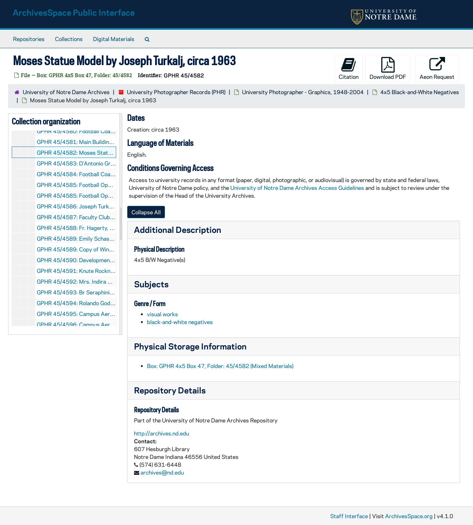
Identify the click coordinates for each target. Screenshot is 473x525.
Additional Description (177, 229)
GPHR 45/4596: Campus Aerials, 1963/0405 (94, 324)
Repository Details (170, 390)
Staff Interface (349, 515)
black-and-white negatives (180, 321)
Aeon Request (437, 68)
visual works (162, 314)
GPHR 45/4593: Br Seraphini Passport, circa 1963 (100, 292)
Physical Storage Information (190, 346)
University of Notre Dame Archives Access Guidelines (297, 187)
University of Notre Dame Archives (66, 91)
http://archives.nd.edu (161, 433)
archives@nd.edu (162, 472)
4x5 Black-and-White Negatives (419, 91)
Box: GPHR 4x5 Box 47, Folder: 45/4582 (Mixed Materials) (220, 365)
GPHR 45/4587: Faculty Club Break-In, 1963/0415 (101, 216)
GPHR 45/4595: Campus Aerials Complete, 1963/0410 (107, 313)
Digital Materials (113, 38)
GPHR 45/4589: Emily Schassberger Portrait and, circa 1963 (114, 238)
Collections (69, 38)
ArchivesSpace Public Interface (74, 12)
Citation (348, 68)
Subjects (151, 283)
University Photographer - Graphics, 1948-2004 (303, 91)
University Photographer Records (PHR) (176, 91)
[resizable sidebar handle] (120, 224)
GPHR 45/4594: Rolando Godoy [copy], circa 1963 (100, 302)
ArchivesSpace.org (409, 515)
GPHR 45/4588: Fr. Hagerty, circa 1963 (87, 227)
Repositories (29, 38)
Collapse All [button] (146, 212)
